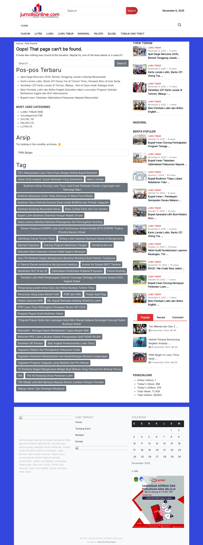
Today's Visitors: (147, 387)
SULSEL (112, 33)
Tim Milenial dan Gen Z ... (163, 326)
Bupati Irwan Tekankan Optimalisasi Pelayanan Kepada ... (167, 162)
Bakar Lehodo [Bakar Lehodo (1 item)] (95, 179)
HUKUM (25, 33)
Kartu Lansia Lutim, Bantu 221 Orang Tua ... (165, 74)
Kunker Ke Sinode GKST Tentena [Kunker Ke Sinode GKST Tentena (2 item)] (101, 264)
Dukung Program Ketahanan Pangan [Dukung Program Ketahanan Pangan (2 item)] (65, 245)
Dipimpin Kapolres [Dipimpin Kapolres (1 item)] (28, 245)
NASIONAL (84, 33)
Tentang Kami (83, 428)
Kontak (79, 441)
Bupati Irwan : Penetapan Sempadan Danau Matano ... (164, 198)
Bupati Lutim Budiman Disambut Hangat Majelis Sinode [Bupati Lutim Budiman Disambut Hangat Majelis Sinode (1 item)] (50, 215)
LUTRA (38, 33)
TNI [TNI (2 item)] (20, 375)
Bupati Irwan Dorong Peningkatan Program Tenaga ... (167, 144)
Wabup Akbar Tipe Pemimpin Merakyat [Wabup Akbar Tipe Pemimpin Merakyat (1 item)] (41, 388)
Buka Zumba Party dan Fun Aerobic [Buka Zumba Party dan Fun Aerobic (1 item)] (86, 208)
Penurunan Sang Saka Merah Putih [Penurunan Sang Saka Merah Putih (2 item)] (38, 294)
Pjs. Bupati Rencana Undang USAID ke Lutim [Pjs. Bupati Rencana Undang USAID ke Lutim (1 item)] (74, 300)
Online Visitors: (146, 380)
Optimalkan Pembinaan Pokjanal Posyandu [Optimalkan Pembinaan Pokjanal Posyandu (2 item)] (77, 270)
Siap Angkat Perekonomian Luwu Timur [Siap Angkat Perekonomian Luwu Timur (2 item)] (71, 343)
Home (24, 25)
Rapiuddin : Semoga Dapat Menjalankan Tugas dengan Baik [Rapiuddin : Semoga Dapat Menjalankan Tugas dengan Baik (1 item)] (53, 330)
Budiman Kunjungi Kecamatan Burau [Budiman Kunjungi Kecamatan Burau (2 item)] (39, 208)
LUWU (50, 33)
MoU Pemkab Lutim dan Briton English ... (165, 110)
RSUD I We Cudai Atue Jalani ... (166, 268)
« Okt (135, 471)
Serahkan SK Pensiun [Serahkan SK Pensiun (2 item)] (30, 343)
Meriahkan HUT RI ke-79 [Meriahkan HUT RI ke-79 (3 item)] (32, 270)
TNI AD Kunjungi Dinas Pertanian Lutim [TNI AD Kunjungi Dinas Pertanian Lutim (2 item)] (50, 375)
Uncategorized (28, 115)
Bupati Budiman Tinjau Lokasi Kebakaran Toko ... (165, 180)
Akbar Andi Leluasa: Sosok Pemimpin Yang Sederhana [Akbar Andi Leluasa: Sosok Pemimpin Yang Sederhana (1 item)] (50, 179)
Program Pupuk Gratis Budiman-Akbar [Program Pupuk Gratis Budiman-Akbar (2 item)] (40, 313)
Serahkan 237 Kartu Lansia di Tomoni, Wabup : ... (165, 92)
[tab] (145, 317)
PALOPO (98, 33)
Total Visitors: (145, 395)
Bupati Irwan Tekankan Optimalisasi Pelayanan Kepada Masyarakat (59, 97)
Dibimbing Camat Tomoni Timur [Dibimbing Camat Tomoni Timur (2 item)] (36, 238)
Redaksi (79, 434)
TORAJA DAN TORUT (132, 33)
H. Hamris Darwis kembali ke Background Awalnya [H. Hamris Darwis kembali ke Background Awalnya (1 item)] (47, 264)
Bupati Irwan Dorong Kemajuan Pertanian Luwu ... (166, 285)
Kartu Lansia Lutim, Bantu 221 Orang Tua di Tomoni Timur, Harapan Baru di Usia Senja (70, 81)
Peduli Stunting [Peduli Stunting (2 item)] (116, 270)
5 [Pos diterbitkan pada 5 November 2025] (149, 436)
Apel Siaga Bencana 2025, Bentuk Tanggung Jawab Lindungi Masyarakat (63, 76)
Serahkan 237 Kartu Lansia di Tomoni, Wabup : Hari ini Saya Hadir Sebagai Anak (67, 85)
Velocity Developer (106, 542)
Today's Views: (146, 383)
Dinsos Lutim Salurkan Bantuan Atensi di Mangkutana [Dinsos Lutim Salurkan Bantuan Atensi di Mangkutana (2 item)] (91, 238)
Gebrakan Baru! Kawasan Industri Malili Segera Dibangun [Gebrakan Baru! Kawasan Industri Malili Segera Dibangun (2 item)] (51, 251)
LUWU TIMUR (65, 33)
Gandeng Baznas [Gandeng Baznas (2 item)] (102, 245)
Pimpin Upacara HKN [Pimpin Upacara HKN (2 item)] (30, 300)
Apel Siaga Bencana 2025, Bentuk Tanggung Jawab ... (164, 56)
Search (132, 10)
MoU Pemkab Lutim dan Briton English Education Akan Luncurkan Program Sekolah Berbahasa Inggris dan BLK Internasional (68, 91)
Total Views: (144, 391)
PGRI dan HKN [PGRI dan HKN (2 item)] (72, 294)
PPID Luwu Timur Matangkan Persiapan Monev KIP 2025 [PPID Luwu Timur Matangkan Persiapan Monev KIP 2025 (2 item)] (51, 307)
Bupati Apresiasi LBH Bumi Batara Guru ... (167, 216)
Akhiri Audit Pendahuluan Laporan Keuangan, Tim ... (167, 252)
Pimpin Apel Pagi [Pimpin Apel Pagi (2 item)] (96, 294)
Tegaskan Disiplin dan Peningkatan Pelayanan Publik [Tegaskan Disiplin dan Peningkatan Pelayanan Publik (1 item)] (49, 349)
